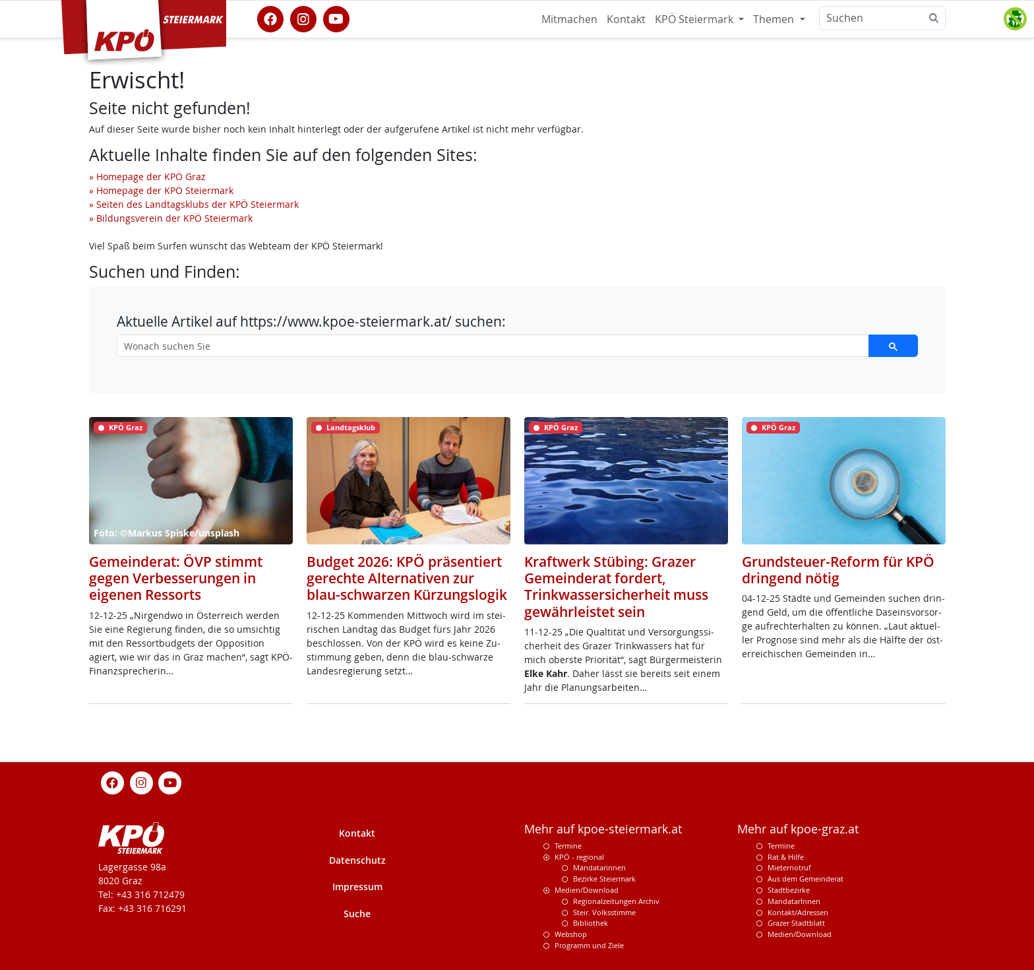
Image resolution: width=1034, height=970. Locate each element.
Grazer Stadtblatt (796, 923)
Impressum (357, 886)
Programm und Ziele (589, 945)
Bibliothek (590, 923)
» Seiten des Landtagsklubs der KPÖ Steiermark (194, 204)
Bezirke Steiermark (604, 879)
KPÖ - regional (579, 857)
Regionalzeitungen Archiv (616, 901)
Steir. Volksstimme (604, 912)
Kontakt (626, 19)
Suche (357, 913)
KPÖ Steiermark (695, 19)
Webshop (571, 934)
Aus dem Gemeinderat (805, 879)
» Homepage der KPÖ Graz (147, 176)
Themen (775, 19)
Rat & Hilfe (786, 857)
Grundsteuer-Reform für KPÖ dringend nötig (838, 569)
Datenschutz (357, 860)
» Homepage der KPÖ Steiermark (161, 190)
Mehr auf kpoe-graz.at (798, 829)
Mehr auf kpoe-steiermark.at (603, 829)
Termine (568, 846)
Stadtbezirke (789, 890)
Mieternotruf (789, 867)
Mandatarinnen (599, 867)
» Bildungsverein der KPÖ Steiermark (171, 218)
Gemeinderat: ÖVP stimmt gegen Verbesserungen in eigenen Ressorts (175, 578)
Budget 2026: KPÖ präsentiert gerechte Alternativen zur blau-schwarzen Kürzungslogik (407, 578)
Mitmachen (569, 19)
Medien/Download (587, 890)
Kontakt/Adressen (798, 912)
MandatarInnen (794, 901)
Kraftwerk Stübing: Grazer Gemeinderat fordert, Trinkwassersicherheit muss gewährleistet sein (616, 586)
